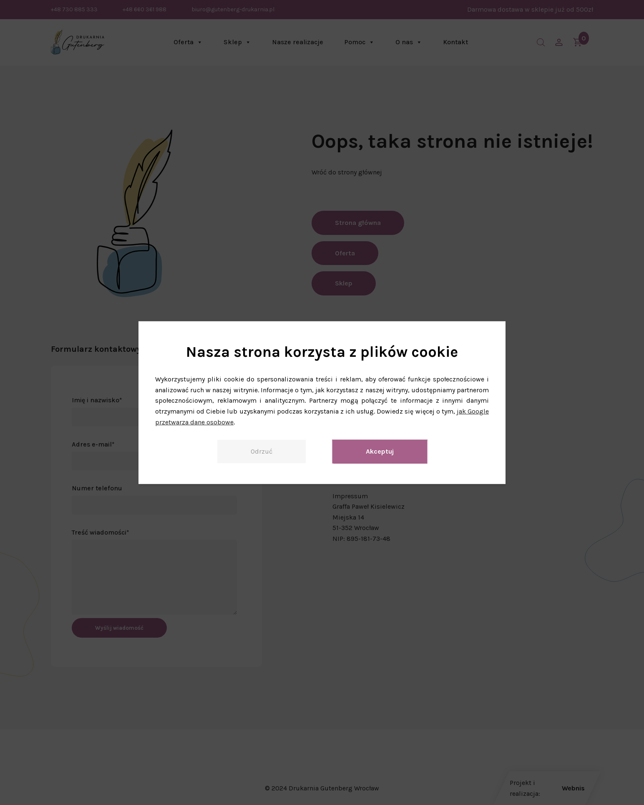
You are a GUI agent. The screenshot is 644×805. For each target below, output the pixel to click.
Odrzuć (261, 451)
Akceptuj (380, 451)
